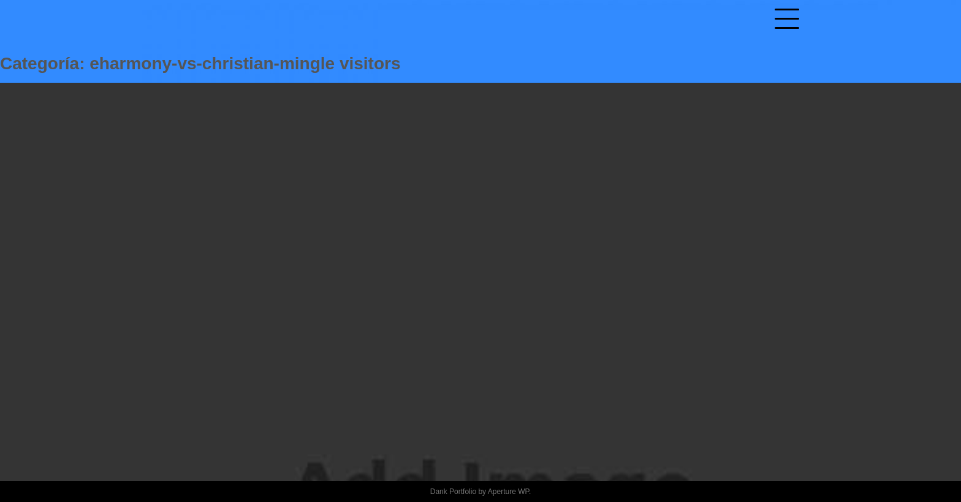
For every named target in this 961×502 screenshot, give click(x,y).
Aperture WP (508, 491)
